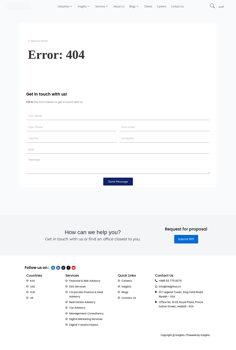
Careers (161, 6)
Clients (148, 6)
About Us (119, 6)
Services (101, 6)
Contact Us (177, 6)
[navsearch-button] (212, 6)
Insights (83, 6)
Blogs (133, 6)
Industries (65, 6)
